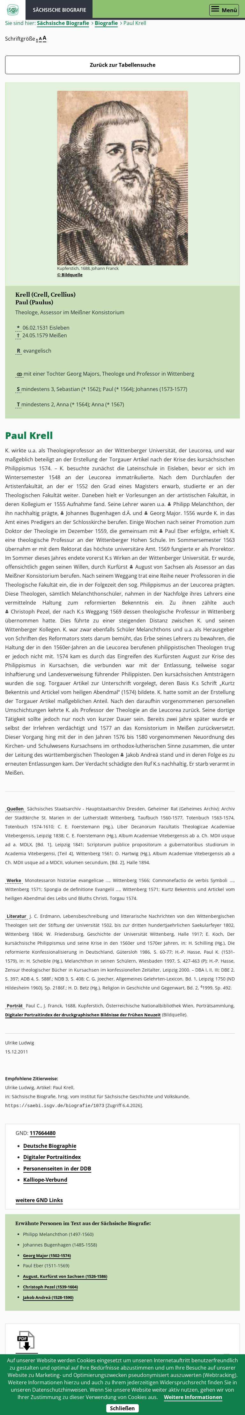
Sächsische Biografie (63, 23)
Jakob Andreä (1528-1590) (48, 1297)
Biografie (106, 23)
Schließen (122, 1408)
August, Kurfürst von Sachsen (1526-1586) (65, 1276)
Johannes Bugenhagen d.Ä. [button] (98, 513)
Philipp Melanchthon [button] (198, 504)
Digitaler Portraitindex (52, 1156)
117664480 (43, 1132)
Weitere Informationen (193, 1397)
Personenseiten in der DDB (57, 1168)
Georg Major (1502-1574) (47, 1255)
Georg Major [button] (165, 513)
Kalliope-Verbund (45, 1179)
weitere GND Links (39, 1199)
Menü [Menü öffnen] (229, 10)
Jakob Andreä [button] (142, 754)
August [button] (143, 566)
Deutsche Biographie (49, 1145)
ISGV (13, 10)
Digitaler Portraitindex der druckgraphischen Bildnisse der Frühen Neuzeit (83, 1015)
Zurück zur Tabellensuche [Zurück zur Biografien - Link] (122, 64)
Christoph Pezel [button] (30, 611)
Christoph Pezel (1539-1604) (50, 1286)
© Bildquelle (70, 275)
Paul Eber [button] (177, 531)
